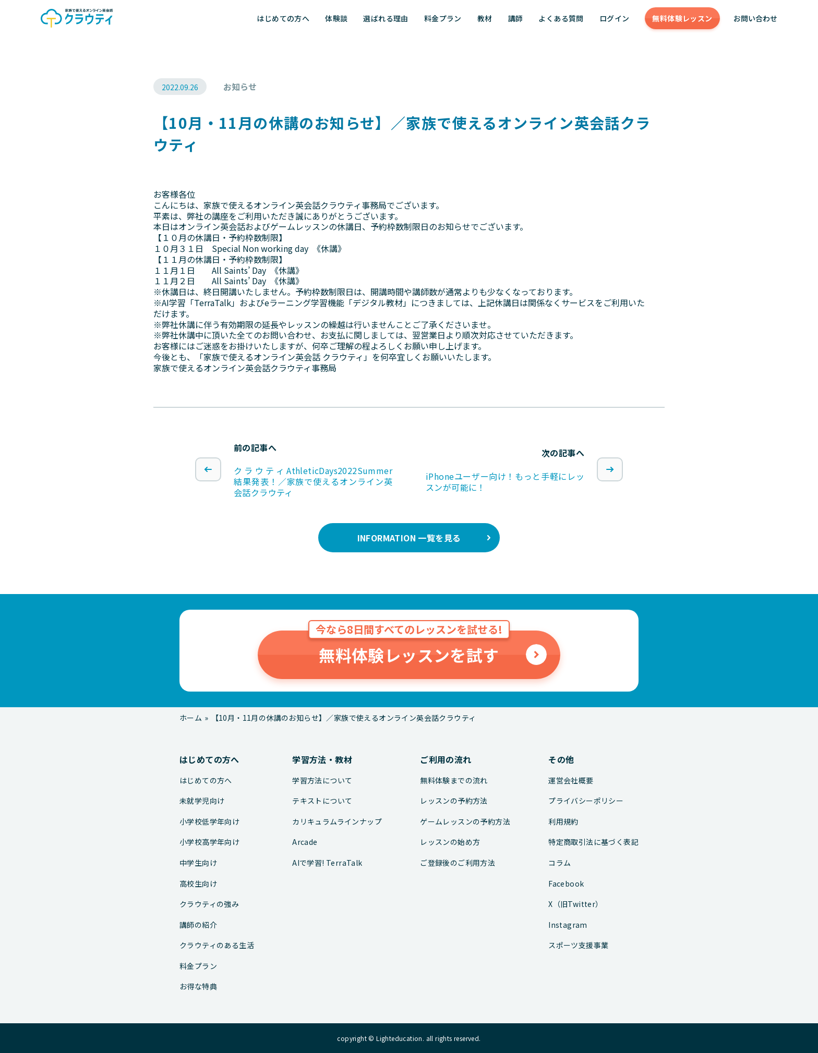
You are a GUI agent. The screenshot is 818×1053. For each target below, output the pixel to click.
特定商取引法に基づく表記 (593, 842)
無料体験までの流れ (454, 780)
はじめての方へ (283, 18)
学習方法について (322, 780)
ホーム (190, 717)
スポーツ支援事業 (578, 945)
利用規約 (563, 822)
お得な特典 (198, 986)
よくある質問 (560, 18)
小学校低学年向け (209, 822)
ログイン (614, 18)
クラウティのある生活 (216, 945)
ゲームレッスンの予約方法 (465, 822)
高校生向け (198, 884)
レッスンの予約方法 (454, 801)
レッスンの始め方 (450, 842)
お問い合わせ (755, 18)
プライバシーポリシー (585, 801)
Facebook (566, 884)
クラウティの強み (209, 904)
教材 (484, 18)
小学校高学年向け (209, 842)
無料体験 (682, 18)
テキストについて (322, 801)
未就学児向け (201, 801)
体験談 (336, 18)
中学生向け (198, 863)
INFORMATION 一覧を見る (409, 537)
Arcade (304, 842)
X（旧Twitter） (575, 904)
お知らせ (240, 86)
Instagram (567, 925)
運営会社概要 (570, 780)
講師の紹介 (198, 925)
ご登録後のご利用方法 (457, 863)
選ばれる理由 (385, 18)
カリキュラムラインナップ (337, 822)
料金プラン (443, 18)
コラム (559, 863)
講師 (515, 18)
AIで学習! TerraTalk (327, 863)
